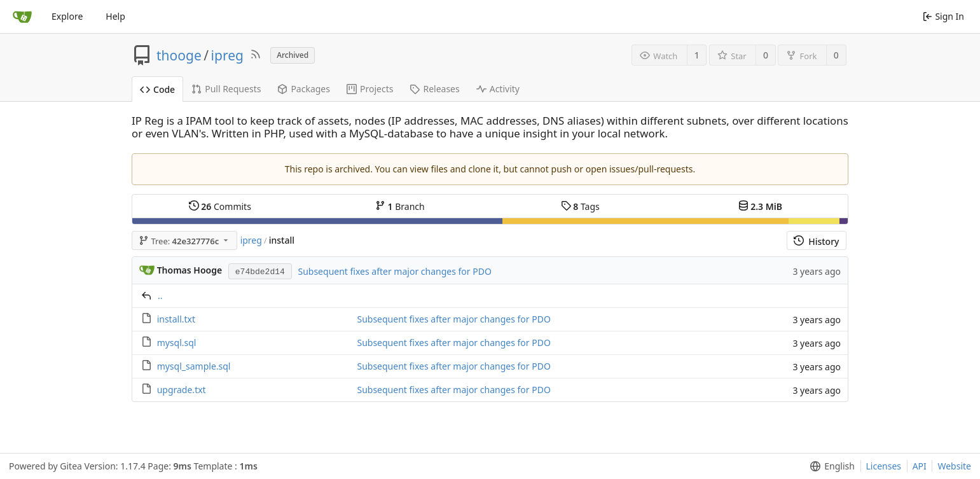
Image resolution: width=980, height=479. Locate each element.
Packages (303, 89)
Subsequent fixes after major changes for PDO (394, 271)
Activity (498, 89)
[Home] (22, 16)
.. (160, 295)
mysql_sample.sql (194, 366)
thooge (179, 55)
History (816, 241)
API (920, 466)
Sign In (943, 16)
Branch (400, 206)
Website (954, 466)
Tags (580, 206)
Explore (67, 16)
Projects (370, 89)
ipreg (227, 55)
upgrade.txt (181, 390)
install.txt (176, 319)
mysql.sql (177, 343)
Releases (434, 89)
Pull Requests (226, 89)
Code (157, 89)
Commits (220, 206)
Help (115, 16)
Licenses (884, 466)
